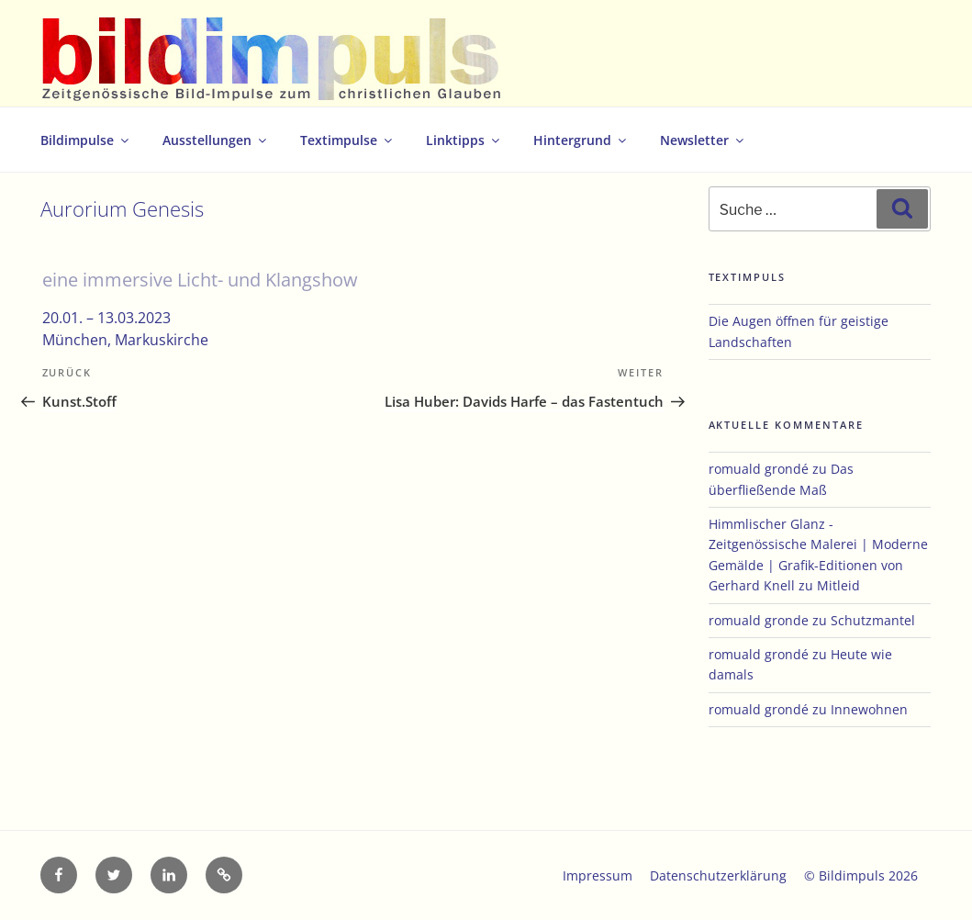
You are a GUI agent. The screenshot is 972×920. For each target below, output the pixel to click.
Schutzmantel (873, 620)
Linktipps (464, 140)
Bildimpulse (85, 140)
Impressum (597, 875)
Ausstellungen (215, 140)
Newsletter (703, 140)
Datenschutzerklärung (718, 875)
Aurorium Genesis (122, 209)
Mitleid (838, 585)
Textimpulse (347, 140)
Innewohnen (869, 709)
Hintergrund (581, 140)
